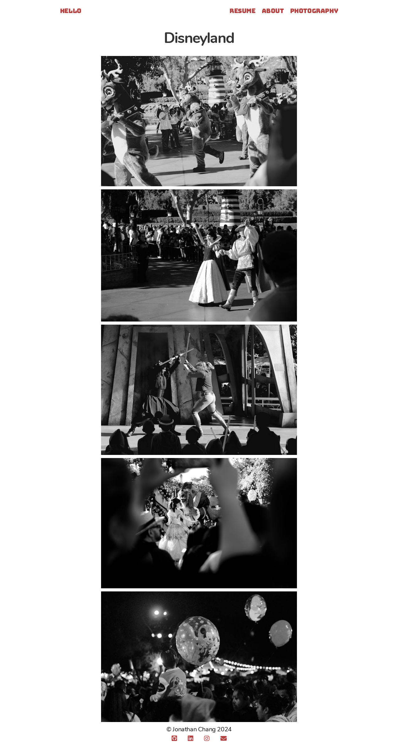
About (273, 11)
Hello (70, 11)
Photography (314, 11)
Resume (242, 11)
